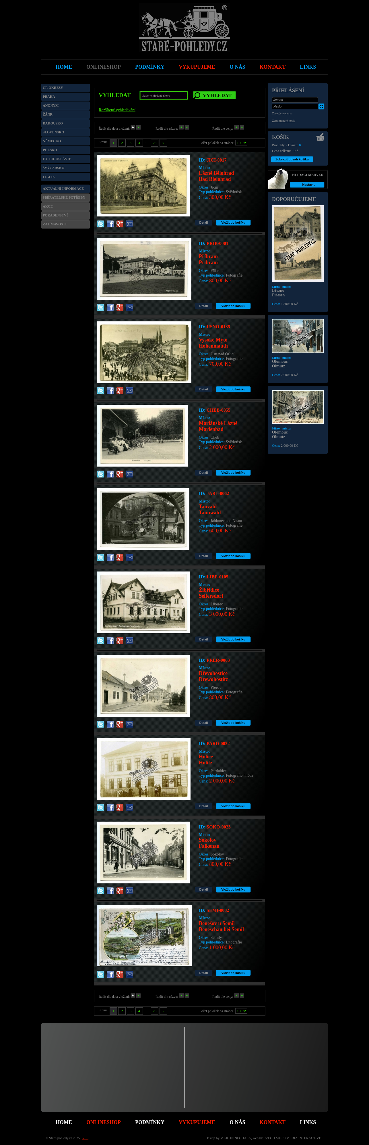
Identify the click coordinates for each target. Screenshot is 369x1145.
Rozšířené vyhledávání (117, 110)
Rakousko (53, 123)
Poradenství (55, 215)
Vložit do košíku (233, 222)
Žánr (48, 114)
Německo (52, 141)
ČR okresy (53, 88)
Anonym (51, 105)
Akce (48, 206)
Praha (49, 97)
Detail (203, 222)
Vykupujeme (197, 1122)
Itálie (49, 177)
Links (308, 1122)
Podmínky (149, 1122)
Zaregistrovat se (282, 113)
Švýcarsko (53, 168)
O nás (237, 1122)
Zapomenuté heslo (283, 120)
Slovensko (53, 132)
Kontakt (273, 1122)
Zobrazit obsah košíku (292, 159)
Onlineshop (103, 1122)
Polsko (50, 150)
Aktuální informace (63, 189)
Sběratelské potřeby (64, 197)
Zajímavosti (55, 224)
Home (64, 1122)
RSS (85, 1138)
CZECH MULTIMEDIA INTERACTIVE (292, 1138)
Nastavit (308, 184)
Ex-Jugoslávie (57, 159)
